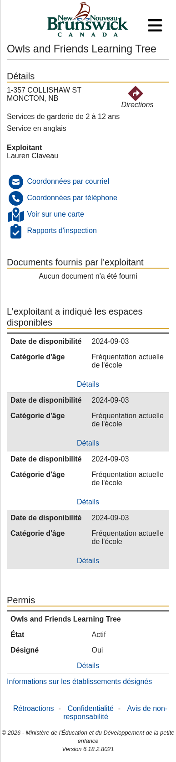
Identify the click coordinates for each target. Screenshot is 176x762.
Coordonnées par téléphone (72, 198)
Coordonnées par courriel (68, 181)
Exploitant (24, 147)
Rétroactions (33, 708)
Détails (88, 384)
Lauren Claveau (32, 156)
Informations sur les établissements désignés (79, 681)
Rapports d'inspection (61, 230)
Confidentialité (90, 708)
